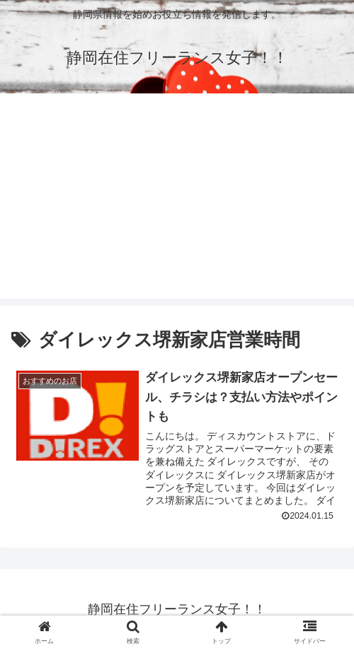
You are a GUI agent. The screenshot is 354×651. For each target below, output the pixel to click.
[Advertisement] (177, 199)
